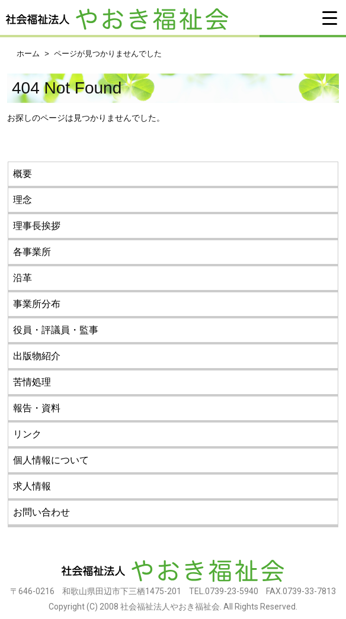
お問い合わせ (41, 512)
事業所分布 (36, 304)
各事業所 (32, 252)
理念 (22, 200)
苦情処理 (32, 382)
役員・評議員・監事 (55, 330)
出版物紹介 (36, 356)
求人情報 (32, 486)
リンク (27, 434)
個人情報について (51, 460)
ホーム (28, 53)
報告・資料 (36, 408)
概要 (22, 174)
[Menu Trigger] (329, 18)
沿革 (22, 278)
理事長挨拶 (36, 226)
